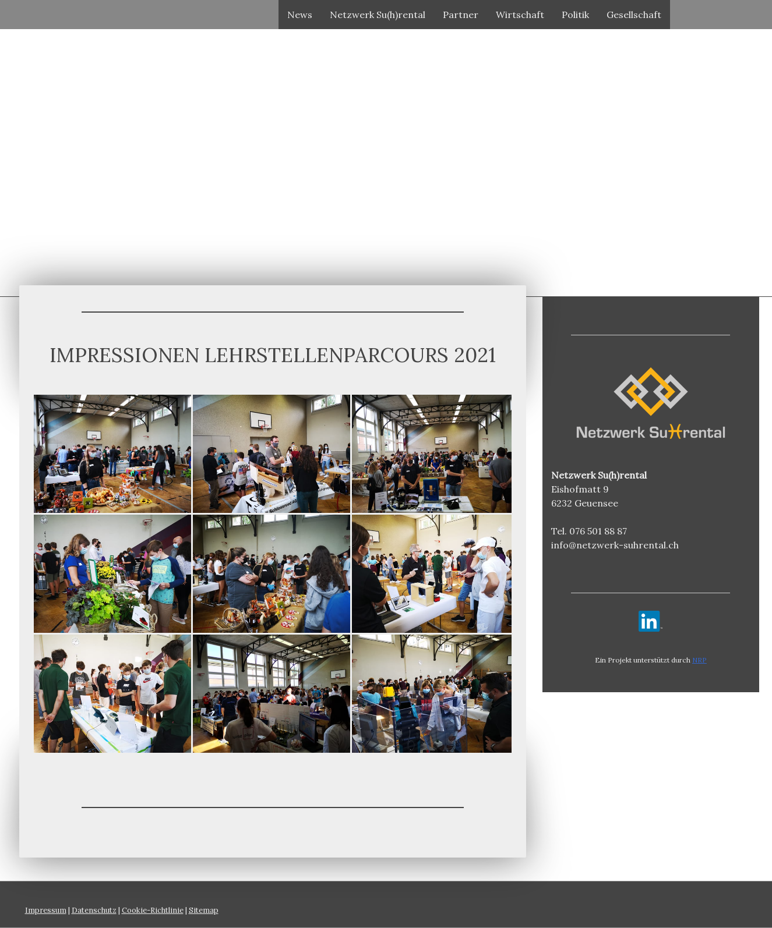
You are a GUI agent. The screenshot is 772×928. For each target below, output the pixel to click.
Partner (460, 14)
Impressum (45, 910)
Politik (575, 14)
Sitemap (203, 910)
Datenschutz (94, 910)
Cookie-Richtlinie (153, 910)
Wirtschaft (520, 14)
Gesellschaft (634, 14)
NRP (699, 660)
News (299, 14)
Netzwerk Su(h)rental (377, 14)
